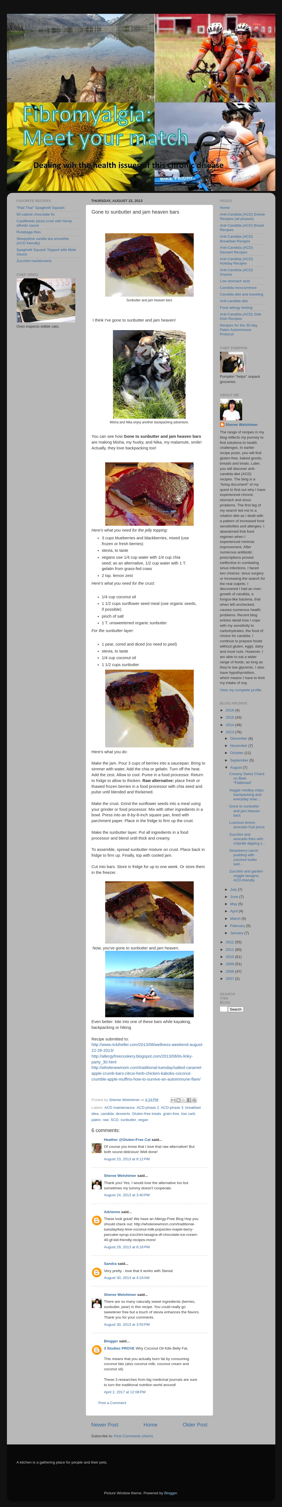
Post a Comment (112, 1403)
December (239, 738)
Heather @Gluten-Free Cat (127, 1140)
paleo (96, 1120)
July (234, 889)
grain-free (171, 1114)
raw (105, 1120)
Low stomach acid (235, 281)
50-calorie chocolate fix (36, 214)
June (234, 897)
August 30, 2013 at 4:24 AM (127, 1278)
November (239, 746)
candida (107, 1114)
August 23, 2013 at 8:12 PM (127, 1159)
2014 (230, 725)
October (237, 753)
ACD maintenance (119, 1107)
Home (150, 1425)
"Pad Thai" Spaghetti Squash (41, 208)
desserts (123, 1114)
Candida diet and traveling (241, 294)
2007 (230, 979)
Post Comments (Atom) (133, 1436)
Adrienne (112, 1212)
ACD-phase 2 (147, 1107)
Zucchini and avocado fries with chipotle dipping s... (247, 838)
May (234, 904)
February (238, 926)
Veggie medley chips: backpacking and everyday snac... (247, 794)
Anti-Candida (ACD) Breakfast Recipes (236, 238)
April (234, 911)
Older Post (195, 1425)
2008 (230, 971)
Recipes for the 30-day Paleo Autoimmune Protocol (239, 329)
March (236, 918)
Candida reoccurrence (238, 288)
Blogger (111, 1341)
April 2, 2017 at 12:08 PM (125, 1392)
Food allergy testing (236, 307)
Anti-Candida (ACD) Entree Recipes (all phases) (242, 216)
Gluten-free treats (146, 1114)
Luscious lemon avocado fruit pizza (247, 824)
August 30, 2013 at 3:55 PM (127, 1324)
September (240, 760)
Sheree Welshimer (120, 1176)
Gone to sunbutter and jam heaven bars (244, 810)
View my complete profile (241, 690)
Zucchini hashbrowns (34, 261)
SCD (115, 1120)
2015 (230, 717)
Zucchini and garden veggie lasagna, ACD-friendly (246, 875)
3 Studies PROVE (119, 1348)
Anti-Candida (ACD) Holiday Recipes (236, 261)
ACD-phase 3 (172, 1107)
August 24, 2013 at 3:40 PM (127, 1195)
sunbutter (128, 1120)
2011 (230, 949)
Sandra (110, 1264)
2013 (230, 732)
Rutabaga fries (29, 232)
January (237, 933)
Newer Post (104, 1425)
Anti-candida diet (234, 301)
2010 (230, 957)
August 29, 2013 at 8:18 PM (127, 1247)
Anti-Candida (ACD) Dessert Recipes (236, 249)
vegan (143, 1120)
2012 (230, 942)
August (236, 767)
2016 (230, 710)
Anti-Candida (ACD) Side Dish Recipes (241, 316)
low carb (188, 1114)
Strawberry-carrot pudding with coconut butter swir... (243, 857)
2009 (230, 964)
